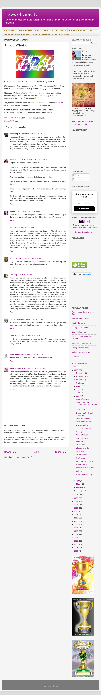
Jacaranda (76, 357)
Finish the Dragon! (83, 418)
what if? (17, 121)
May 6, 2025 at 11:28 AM (24, 228)
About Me (9, 30)
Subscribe (84, 209)
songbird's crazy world (19, 159)
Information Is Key (82, 448)
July (78, 389)
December (80, 373)
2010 (76, 541)
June (78, 393)
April (78, 481)
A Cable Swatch (82, 435)
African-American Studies (81, 343)
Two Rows (80, 451)
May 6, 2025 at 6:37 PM (31, 336)
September (80, 383)
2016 (76, 521)
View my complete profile (81, 65)
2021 (76, 505)
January (79, 491)
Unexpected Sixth (82, 425)
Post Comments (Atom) (23, 457)
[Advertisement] (84, 291)
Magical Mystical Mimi (18, 368)
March (79, 484)
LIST (89, 227)
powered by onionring (84, 232)
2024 (76, 495)
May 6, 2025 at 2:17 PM (34, 319)
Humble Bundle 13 (78, 323)
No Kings (79, 432)
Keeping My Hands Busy (85, 468)
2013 (76, 531)
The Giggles (80, 458)
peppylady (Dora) (17, 134)
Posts (76, 175)
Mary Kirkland (15, 211)
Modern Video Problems (85, 461)
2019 (76, 511)
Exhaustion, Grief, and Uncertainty (84, 414)
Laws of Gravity (21, 14)
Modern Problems (82, 399)
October (79, 380)
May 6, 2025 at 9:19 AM (33, 134)
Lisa (11, 275)
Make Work (80, 471)
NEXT (94, 227)
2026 (76, 367)
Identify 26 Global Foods (81, 328)
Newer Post (10, 452)
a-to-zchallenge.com (79, 115)
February (80, 487)
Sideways (79, 441)
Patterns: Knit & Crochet (80, 30)
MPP (12, 121)
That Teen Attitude (82, 438)
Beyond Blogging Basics (54, 30)
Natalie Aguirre (16, 258)
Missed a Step (81, 455)
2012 (76, 534)
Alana (12, 228)
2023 (76, 498)
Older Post (60, 452)
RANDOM (82, 227)
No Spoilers (80, 445)
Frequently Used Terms (28, 30)
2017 (76, 518)
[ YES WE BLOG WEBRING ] (84, 225)
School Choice (81, 464)
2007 (76, 551)
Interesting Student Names (16, 34)
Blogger (55, 686)
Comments (78, 179)
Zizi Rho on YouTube (79, 124)
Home (36, 452)
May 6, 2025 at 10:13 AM (38, 159)
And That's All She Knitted (81, 352)
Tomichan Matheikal (18, 354)
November (80, 376)
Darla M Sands (15, 336)
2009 (76, 544)
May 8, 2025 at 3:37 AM (37, 368)
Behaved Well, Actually (80, 318)
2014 (76, 528)
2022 (76, 501)
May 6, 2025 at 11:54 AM (32, 258)
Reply (12, 152)
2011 (76, 538)
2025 (76, 370)
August (79, 386)
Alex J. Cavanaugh (17, 319)
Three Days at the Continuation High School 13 (86, 404)
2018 (76, 515)
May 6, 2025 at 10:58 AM (31, 211)
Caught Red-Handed (83, 428)
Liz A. (87, 52)
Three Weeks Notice (83, 422)
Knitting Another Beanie (80, 348)
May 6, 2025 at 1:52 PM (23, 275)
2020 (76, 508)
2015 (76, 524)
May (78, 396)
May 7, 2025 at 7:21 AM (35, 354)
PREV (75, 227)
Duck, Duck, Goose (79, 332)
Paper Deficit (80, 410)
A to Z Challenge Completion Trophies (51, 34)
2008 (76, 548)
